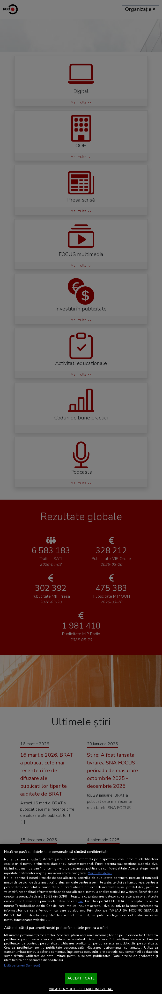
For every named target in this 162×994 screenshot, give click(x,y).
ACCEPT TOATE (81, 978)
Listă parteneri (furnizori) (22, 965)
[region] (81, 919)
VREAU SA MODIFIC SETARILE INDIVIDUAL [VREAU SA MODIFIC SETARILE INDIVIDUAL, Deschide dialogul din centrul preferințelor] (81, 989)
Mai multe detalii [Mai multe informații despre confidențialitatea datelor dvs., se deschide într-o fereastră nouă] (100, 873)
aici (80, 901)
